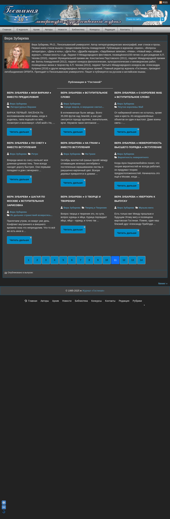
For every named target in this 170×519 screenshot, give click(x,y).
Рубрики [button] (139, 301)
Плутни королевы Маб (130, 107)
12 (124, 260)
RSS (163, 2)
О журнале (22, 29)
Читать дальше (19, 131)
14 (141, 260)
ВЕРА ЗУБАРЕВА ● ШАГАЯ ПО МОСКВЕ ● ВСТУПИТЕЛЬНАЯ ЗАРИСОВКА (26, 201)
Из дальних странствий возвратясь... (31, 215)
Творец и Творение (96, 207)
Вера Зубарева (16, 38)
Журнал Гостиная (16, 14)
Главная (7, 29)
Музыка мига (146, 207)
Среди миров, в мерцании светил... (84, 107)
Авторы (49, 29)
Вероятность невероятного (133, 157)
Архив (36, 29)
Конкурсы (95, 29)
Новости (62, 29)
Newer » (162, 283)
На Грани (90, 154)
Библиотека (78, 29)
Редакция (110, 29)
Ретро (34, 154)
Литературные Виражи (23, 107)
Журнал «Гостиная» (93, 290)
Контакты (125, 29)
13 (132, 260)
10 (106, 260)
